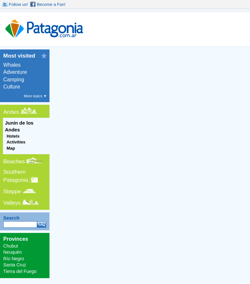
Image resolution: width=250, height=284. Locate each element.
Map (11, 148)
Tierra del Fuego (19, 271)
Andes (11, 112)
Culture (11, 86)
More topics (35, 96)
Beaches (14, 161)
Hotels (13, 136)
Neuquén (12, 252)
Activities (16, 142)
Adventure (15, 72)
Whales (12, 65)
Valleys (12, 203)
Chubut (10, 246)
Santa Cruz (14, 264)
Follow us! (18, 4)
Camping (13, 79)
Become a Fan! (51, 4)
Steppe (12, 191)
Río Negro (13, 258)
